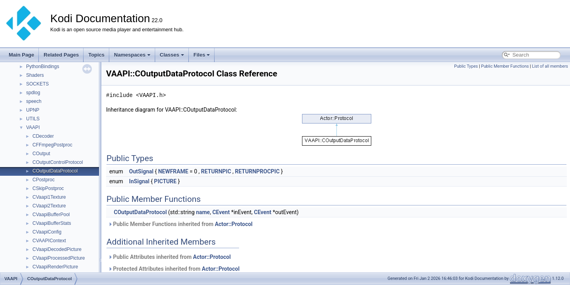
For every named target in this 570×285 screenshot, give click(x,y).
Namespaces (132, 55)
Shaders (35, 75)
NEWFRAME (173, 171)
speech (34, 101)
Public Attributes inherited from (169, 257)
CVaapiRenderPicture (55, 267)
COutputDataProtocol (55, 171)
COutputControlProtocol (57, 162)
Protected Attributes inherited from (173, 269)
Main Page (21, 55)
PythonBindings (42, 66)
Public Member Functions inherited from (180, 224)
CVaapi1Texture (49, 197)
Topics (96, 55)
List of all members (550, 66)
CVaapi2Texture (49, 206)
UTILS (33, 119)
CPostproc (43, 179)
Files (202, 55)
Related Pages (61, 55)
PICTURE (165, 181)
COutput (41, 153)
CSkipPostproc (48, 188)
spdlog (33, 92)
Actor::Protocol (234, 224)
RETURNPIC (216, 171)
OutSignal (141, 171)
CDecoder (43, 136)
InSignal (139, 181)
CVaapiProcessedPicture (58, 258)
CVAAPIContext (49, 240)
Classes (172, 55)
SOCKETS (37, 84)
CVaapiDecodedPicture (57, 249)
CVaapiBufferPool (51, 214)
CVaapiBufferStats (51, 223)
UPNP (32, 110)
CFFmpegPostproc (52, 145)
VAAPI (33, 127)
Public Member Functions (505, 66)
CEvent (221, 212)
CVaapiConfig (46, 232)
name (203, 212)
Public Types (466, 66)
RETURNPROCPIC (257, 171)
